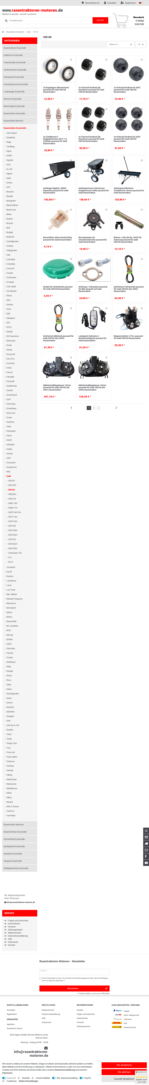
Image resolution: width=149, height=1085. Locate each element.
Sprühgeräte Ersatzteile (14, 846)
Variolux (10, 766)
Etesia (9, 350)
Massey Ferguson (15, 599)
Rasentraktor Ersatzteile (15, 32)
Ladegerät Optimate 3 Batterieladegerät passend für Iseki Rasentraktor (93, 338)
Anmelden (11, 1010)
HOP (9, 458)
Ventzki (10, 770)
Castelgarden (13, 241)
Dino (9, 300)
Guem (9, 417)
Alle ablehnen (124, 1072)
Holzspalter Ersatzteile (14, 77)
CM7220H (12, 530)
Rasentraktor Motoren (14, 824)
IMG (8, 471)
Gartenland (12, 395)
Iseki (28, 32)
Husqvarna (12, 467)
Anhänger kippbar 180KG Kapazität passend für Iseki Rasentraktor (55, 190)
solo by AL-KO (13, 725)
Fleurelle (10, 377)
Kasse (19, 1028)
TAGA (9, 734)
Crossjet (10, 282)
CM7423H (12, 548)
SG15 (10, 562)
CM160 (11, 490)
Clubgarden (12, 250)
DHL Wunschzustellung (67, 1078)
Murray (10, 635)
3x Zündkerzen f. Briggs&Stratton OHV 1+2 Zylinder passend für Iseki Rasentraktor (55, 140)
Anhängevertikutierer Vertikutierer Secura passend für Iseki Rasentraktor (129, 190)
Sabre (9, 689)
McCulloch (11, 608)
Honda (10, 453)
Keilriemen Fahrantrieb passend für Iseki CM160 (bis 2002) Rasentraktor (129, 289)
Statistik (26, 1078)
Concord (10, 268)
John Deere (12, 133)
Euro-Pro (11, 359)
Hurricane (11, 462)
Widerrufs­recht (48, 1010)
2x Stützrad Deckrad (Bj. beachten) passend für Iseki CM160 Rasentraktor (91, 89)
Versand (11, 927)
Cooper (10, 273)
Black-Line (11, 210)
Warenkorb (11, 1028)
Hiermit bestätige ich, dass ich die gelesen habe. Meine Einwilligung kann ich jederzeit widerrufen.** (75, 979)
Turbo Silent (12, 757)
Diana (9, 295)
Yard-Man (11, 815)
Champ (10, 246)
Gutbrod (10, 422)
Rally (9, 666)
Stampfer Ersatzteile (13, 854)
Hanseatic (11, 431)
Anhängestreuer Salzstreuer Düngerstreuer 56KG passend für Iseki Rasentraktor (94, 190)
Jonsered (11, 567)
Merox (9, 612)
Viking (9, 775)
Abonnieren (87, 988)
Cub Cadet (11, 286)
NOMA (10, 639)
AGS (8, 164)
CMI (8, 255)
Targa (9, 739)
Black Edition (12, 205)
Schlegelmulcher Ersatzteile (16, 868)
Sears (9, 698)
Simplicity (11, 137)
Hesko (9, 449)
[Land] (140, 3)
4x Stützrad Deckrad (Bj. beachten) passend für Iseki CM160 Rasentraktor (91, 139)
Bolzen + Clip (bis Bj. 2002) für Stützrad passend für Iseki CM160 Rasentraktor (128, 239)
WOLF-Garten (13, 806)
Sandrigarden (13, 693)
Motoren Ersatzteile (12, 99)
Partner (10, 653)
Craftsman (11, 277)
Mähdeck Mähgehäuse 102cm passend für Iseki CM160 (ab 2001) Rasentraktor (57, 387)
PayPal (87, 1078)
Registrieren (12, 1014)
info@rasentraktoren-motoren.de (19, 902)
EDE (8, 313)
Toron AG (11, 752)
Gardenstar (12, 386)
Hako (9, 426)
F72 (10, 557)
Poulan (10, 657)
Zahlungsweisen (15, 930)
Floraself (10, 381)
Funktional (11, 1081)
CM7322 (12, 539)
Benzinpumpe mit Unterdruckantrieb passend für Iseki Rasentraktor (93, 239)
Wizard (10, 802)
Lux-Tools (11, 590)
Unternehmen (14, 923)
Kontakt (11, 945)
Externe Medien (43, 1078)
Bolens (10, 219)
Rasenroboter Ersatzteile (15, 48)
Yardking (11, 146)
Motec (9, 617)
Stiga (9, 142)
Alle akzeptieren (124, 1065)
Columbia (11, 264)
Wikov (9, 797)
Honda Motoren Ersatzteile (16, 84)
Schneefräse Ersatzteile (14, 839)
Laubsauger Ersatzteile (14, 91)
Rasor (9, 675)
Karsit (9, 572)
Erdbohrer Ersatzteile (13, 55)
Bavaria (10, 192)
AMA (9, 178)
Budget (10, 232)
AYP (8, 187)
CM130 (11, 481)
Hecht (9, 440)
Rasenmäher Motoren (13, 121)
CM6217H (12, 508)
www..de (71, 12)
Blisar (9, 214)
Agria (9, 151)
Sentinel (10, 707)
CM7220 (12, 526)
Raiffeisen (11, 662)
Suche (99, 20)
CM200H (12, 494)
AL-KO (9, 169)
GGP (9, 399)
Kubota (10, 576)
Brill (8, 228)
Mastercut (11, 603)
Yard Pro (10, 811)
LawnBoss (11, 581)
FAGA (9, 368)
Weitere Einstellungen (28, 1081)
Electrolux (11, 341)
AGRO (9, 155)
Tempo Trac (12, 743)
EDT (8, 322)
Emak (9, 345)
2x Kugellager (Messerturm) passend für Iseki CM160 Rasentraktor (56, 89)
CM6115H (12, 503)
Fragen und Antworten (18, 920)
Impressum (13, 942)
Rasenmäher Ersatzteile (14, 113)
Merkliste (11, 1024)
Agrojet (10, 160)
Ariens (9, 182)
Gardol (10, 390)
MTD (9, 630)
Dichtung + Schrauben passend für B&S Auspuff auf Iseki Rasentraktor (93, 289)
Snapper (10, 716)
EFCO (9, 327)
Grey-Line (11, 413)
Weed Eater (12, 779)
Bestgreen (11, 201)
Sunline (10, 730)
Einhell (9, 331)
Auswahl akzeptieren (124, 1079)
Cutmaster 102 (15, 553)
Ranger (10, 671)
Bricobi (10, 223)
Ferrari (10, 372)
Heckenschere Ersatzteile (15, 70)
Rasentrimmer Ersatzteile (15, 832)
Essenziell (11, 1078)
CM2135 (12, 499)
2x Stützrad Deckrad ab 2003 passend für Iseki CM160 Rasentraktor (127, 89)
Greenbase (11, 408)
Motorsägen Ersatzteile (14, 106)
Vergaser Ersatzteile (13, 861)
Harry (9, 435)
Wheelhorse (12, 788)
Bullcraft (10, 237)
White (9, 793)
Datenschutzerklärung (18, 936)
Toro (9, 748)
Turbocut (11, 761)
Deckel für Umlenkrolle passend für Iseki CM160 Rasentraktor (57, 288)
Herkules (10, 444)
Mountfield (11, 621)
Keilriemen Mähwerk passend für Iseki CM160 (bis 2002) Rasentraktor (58, 338)
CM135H (12, 485)
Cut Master (12, 291)
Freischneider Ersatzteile (15, 62)
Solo (8, 721)
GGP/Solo (11, 404)
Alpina (9, 173)
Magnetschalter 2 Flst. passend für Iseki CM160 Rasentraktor (128, 337)
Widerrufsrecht (14, 933)
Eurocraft (11, 354)
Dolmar (10, 304)
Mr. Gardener (12, 626)
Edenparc (11, 318)
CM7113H (12, 517)
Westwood (11, 784)
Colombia (11, 259)
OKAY (9, 644)
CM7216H (12, 521)
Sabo (9, 684)
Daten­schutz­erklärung (51, 1014)
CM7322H (12, 544)
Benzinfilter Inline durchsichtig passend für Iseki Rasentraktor (57, 238)
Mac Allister (12, 594)
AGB (10, 939)
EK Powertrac (13, 336)
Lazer (9, 585)
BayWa (10, 196)
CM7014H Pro (14, 512)
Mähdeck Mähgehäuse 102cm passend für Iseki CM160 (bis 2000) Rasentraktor (92, 387)
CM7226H (12, 535)
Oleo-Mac (11, 648)
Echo (9, 309)
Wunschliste (71, 60)
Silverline (10, 712)
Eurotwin (11, 363)
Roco (9, 680)
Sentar (10, 702)
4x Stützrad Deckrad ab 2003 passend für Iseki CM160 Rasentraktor (127, 139)
